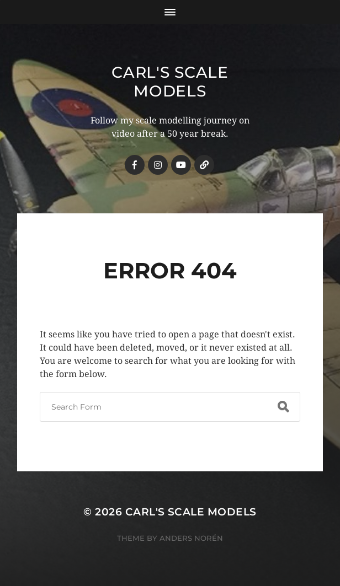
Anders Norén (191, 538)
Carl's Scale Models (169, 81)
